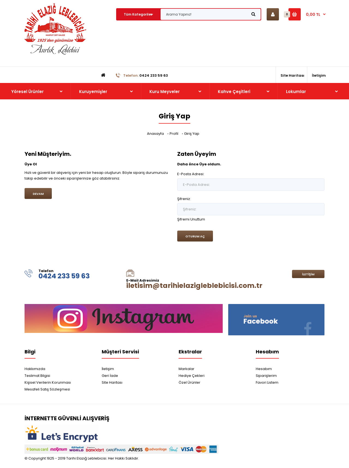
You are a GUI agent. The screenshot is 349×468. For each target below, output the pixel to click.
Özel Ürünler (189, 382)
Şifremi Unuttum (191, 219)
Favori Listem (267, 382)
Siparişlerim (266, 375)
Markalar (186, 368)
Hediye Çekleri (191, 375)
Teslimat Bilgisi (37, 375)
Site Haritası (112, 382)
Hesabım (264, 368)
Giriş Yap (191, 133)
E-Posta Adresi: (190, 174)
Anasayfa (155, 133)
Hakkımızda (35, 368)
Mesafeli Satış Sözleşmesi (47, 389)
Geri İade (110, 375)
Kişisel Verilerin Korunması (48, 382)
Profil (174, 133)
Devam (38, 194)
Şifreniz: (184, 198)
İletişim (308, 274)
